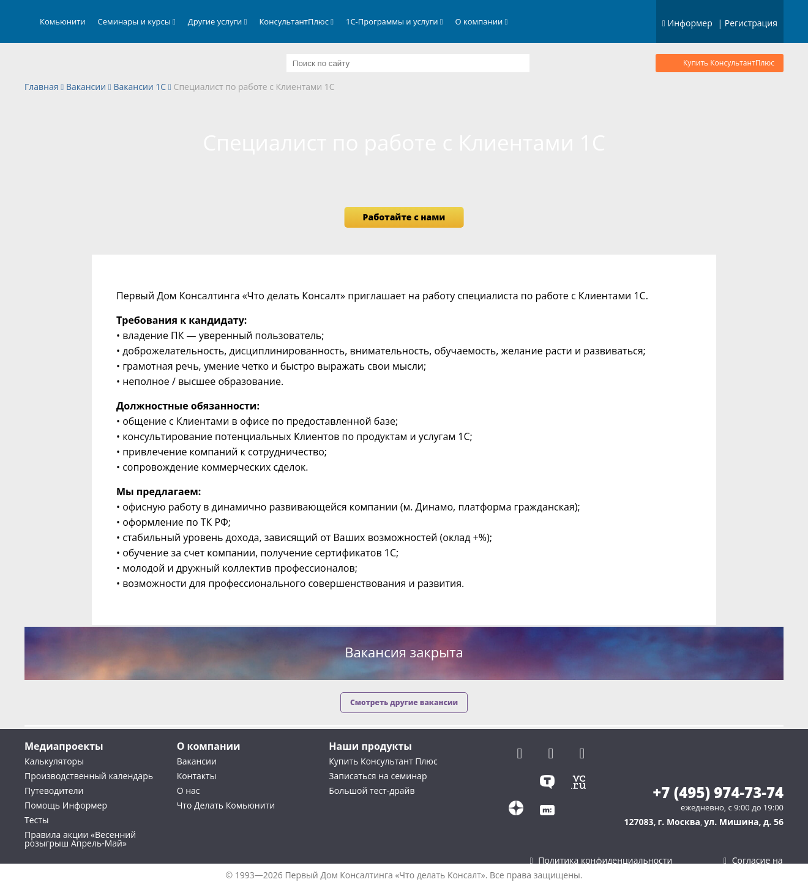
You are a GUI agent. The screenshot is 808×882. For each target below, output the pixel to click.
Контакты (197, 776)
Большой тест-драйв (371, 790)
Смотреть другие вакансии (404, 702)
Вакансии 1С (140, 87)
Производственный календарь (88, 776)
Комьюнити (63, 21)
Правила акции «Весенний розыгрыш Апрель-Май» (80, 839)
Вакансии (86, 87)
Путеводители (53, 790)
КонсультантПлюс (296, 21)
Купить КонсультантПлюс (728, 63)
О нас (188, 790)
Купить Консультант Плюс (383, 761)
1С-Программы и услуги (394, 21)
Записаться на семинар (378, 776)
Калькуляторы (54, 761)
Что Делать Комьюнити (226, 805)
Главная (41, 87)
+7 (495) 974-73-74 (718, 792)
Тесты (36, 820)
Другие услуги (217, 21)
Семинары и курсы (137, 21)
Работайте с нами (404, 217)
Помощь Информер (65, 805)
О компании (481, 21)
